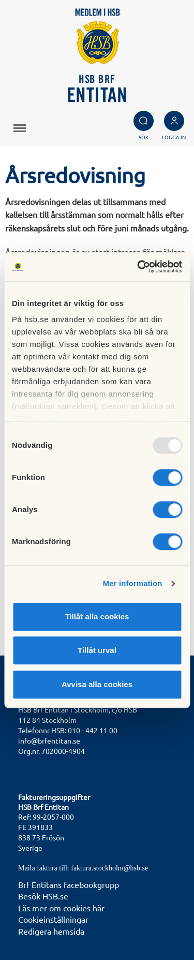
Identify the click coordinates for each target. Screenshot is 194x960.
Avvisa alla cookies (97, 684)
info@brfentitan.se (49, 740)
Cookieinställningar (53, 919)
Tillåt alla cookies (97, 616)
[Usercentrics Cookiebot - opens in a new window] (138, 266)
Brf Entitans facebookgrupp (68, 884)
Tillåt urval (97, 650)
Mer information (132, 583)
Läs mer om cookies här (61, 908)
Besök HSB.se (43, 896)
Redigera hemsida (51, 931)
